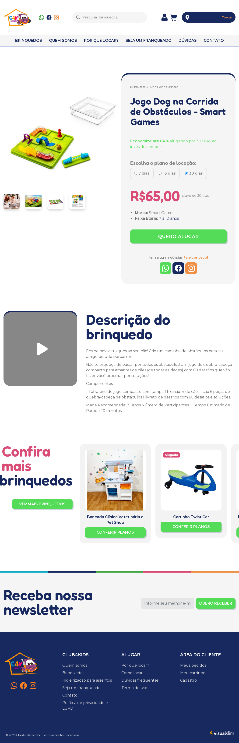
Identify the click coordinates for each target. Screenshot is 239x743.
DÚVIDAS (188, 40)
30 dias (196, 173)
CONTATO (214, 40)
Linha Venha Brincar (164, 86)
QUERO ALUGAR (178, 236)
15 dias (169, 173)
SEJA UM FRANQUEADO (149, 40)
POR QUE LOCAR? (101, 40)
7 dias (144, 173)
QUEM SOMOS (63, 40)
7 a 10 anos (169, 218)
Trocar (227, 17)
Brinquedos (137, 86)
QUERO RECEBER (215, 603)
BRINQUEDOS (28, 40)
